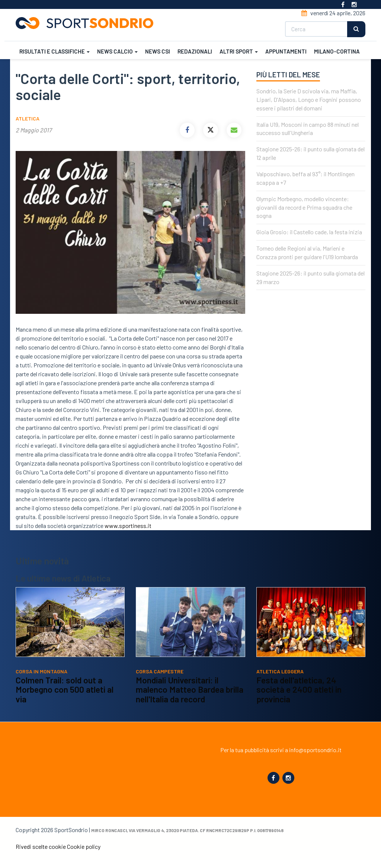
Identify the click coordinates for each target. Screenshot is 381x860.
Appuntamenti (286, 51)
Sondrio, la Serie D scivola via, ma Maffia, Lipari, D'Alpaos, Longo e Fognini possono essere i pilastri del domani (308, 99)
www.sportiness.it (128, 525)
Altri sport (239, 51)
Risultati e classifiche (54, 51)
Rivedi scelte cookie (41, 846)
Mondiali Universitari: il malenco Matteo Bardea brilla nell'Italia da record (189, 689)
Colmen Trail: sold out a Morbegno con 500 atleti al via (64, 689)
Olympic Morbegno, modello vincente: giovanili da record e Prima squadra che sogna (304, 207)
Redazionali (194, 51)
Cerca (356, 29)
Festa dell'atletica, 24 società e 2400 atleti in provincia (299, 689)
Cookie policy (83, 846)
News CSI (157, 51)
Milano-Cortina (337, 51)
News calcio (117, 51)
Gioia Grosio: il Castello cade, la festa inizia (309, 231)
